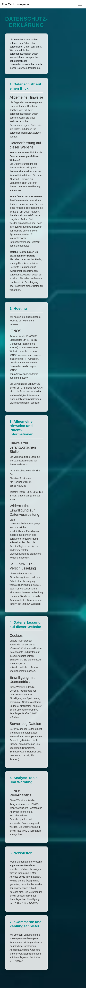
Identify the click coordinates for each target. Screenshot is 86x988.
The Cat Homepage (15, 4)
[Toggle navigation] (80, 4)
